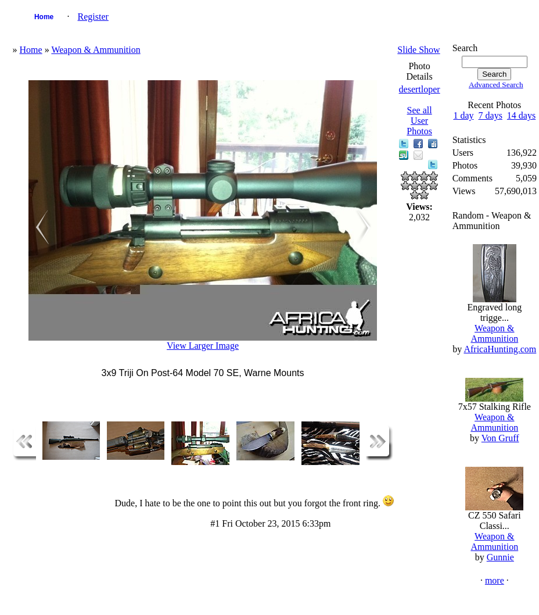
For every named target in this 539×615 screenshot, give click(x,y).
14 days (521, 115)
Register (93, 17)
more (494, 580)
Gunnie (500, 557)
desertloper (419, 89)
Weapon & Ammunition (95, 50)
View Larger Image (203, 346)
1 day (463, 115)
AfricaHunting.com (499, 349)
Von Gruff (500, 438)
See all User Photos (419, 120)
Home (43, 17)
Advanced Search (496, 84)
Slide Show (418, 50)
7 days (490, 115)
